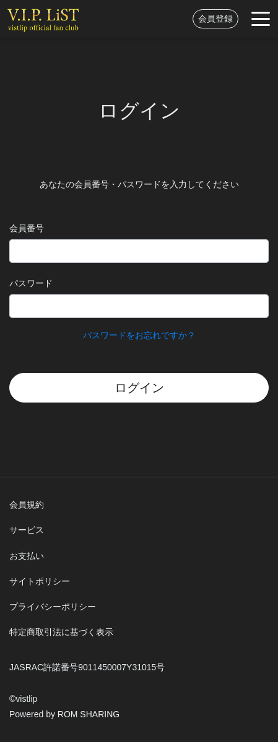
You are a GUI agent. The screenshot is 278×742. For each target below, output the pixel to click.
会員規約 (26, 505)
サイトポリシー (39, 581)
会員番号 (26, 228)
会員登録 (215, 18)
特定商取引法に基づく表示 (61, 632)
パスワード (31, 283)
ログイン (139, 387)
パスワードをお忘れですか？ (139, 335)
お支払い (26, 556)
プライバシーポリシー (52, 607)
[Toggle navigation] (260, 19)
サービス (26, 530)
